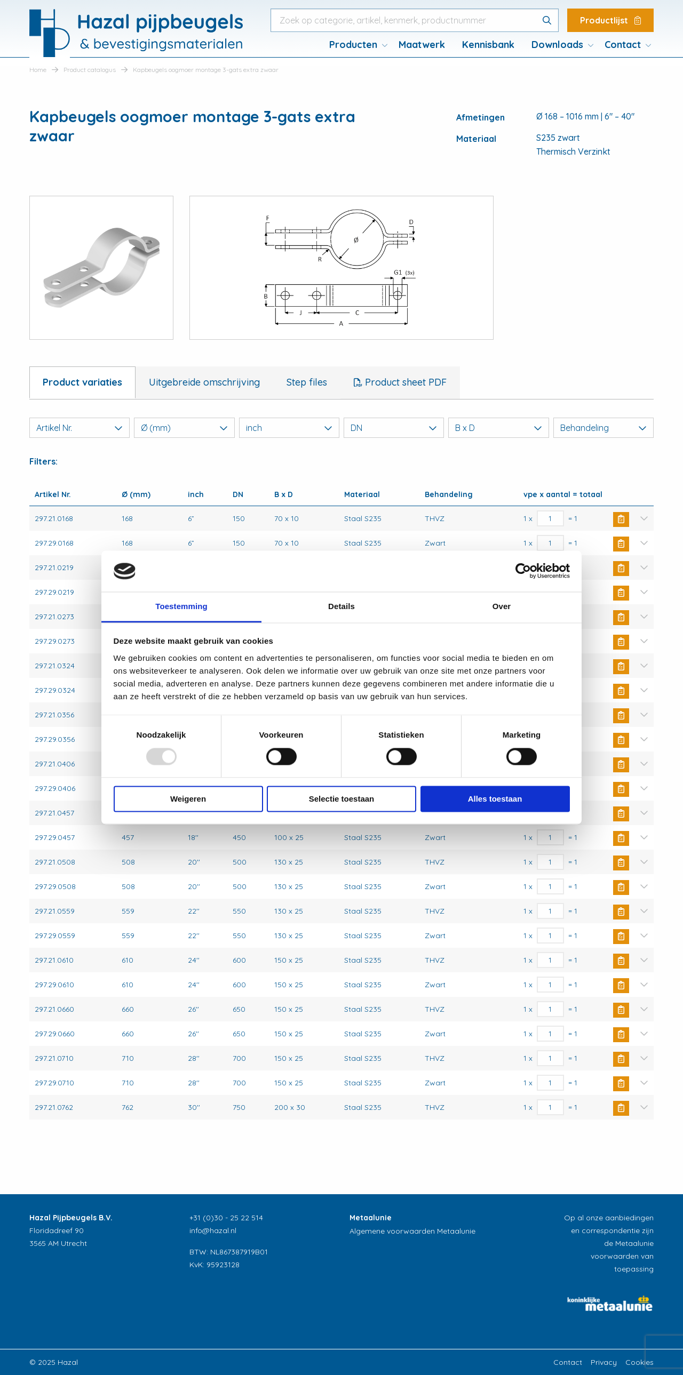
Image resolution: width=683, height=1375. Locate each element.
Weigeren (188, 798)
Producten (353, 44)
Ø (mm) (184, 427)
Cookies (639, 1362)
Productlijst (610, 20)
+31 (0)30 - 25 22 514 (226, 1217)
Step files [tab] (307, 382)
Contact (623, 44)
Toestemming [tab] (181, 606)
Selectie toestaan (342, 798)
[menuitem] (355, 45)
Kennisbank (488, 44)
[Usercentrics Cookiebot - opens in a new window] (523, 571)
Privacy (604, 1362)
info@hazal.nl (212, 1230)
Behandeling (603, 427)
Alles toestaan (495, 798)
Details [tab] (341, 606)
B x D (498, 427)
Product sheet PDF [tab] (404, 382)
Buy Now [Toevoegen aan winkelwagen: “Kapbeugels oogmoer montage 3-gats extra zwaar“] (621, 519)
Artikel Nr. (79, 427)
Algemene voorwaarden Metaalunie (412, 1231)
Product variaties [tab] (82, 382)
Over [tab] (502, 606)
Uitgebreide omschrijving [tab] (204, 382)
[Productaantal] (550, 518)
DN (394, 427)
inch (289, 427)
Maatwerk (422, 44)
